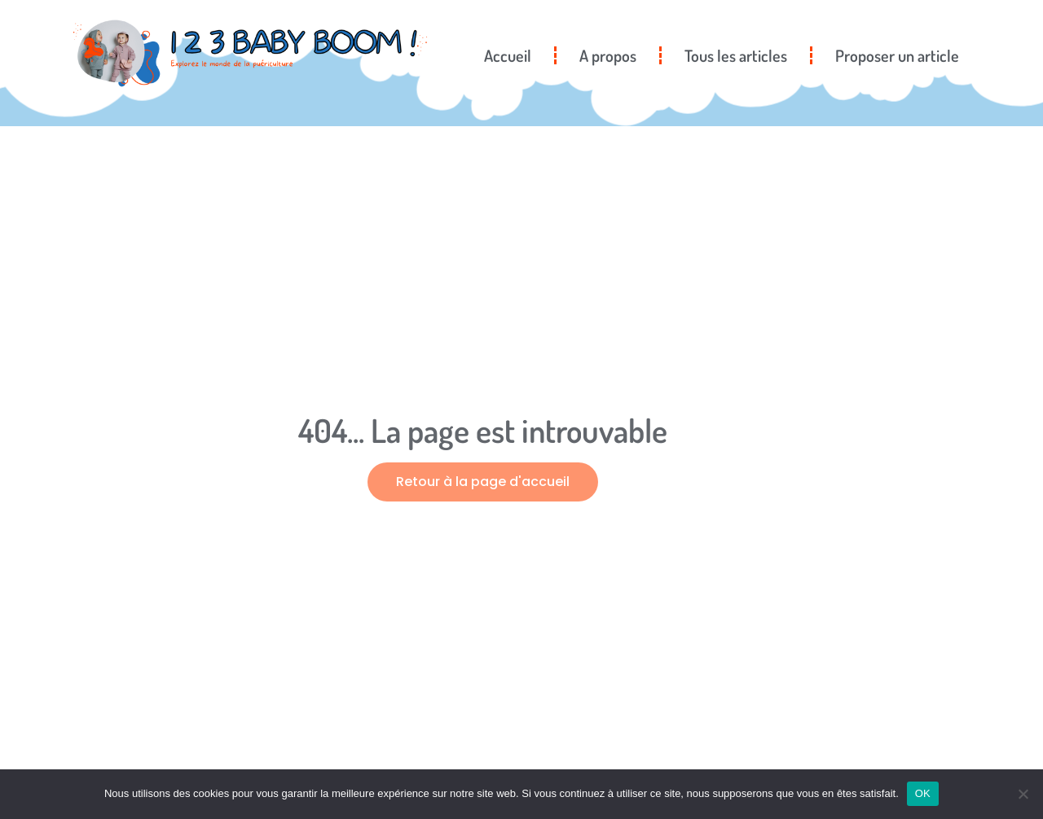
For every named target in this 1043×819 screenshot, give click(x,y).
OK (923, 793)
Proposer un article (897, 55)
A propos (607, 55)
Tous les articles (735, 55)
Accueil (507, 55)
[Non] (1022, 794)
